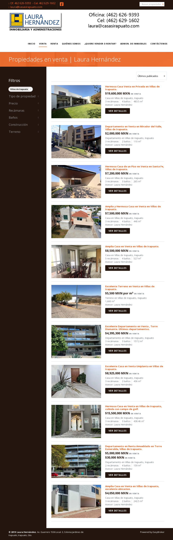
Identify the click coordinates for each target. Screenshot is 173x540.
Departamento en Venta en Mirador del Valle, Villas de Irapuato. (133, 128)
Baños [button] (24, 117)
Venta (43, 43)
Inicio (31, 43)
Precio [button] (24, 103)
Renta (54, 43)
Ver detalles (118, 110)
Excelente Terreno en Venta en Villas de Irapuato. (129, 288)
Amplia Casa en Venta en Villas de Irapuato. (132, 246)
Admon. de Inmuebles (133, 43)
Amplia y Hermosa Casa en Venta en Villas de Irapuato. (133, 208)
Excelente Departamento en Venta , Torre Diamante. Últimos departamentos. (131, 328)
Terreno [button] (24, 132)
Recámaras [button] (24, 110)
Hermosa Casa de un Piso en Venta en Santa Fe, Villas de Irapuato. (134, 168)
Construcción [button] (24, 124)
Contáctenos (158, 43)
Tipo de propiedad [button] (24, 96)
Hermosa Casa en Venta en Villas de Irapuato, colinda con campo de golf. (133, 408)
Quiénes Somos (71, 43)
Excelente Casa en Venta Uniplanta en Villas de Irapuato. (134, 368)
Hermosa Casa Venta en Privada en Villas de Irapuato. (132, 88)
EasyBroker (158, 532)
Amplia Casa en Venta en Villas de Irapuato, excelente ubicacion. (132, 487)
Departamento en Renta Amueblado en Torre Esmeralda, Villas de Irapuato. (133, 447)
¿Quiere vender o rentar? (100, 43)
